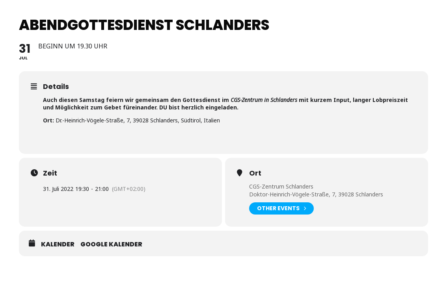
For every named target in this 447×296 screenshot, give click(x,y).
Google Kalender (111, 244)
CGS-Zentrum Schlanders (281, 186)
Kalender (57, 244)
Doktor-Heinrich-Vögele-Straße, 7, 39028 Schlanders (316, 194)
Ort (255, 173)
